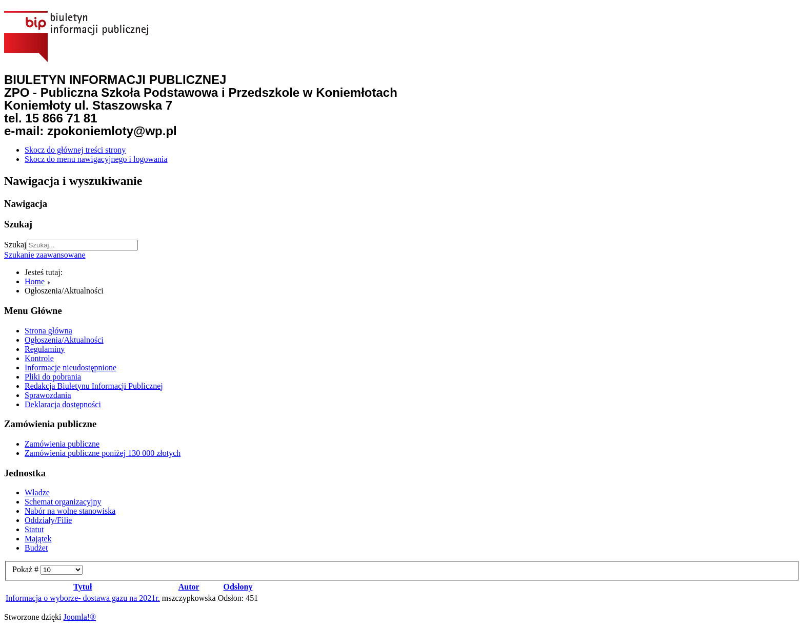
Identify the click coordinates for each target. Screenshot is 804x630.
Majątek (38, 538)
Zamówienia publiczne (62, 443)
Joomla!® (80, 617)
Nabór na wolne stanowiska (70, 511)
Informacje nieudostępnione (70, 367)
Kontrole (39, 358)
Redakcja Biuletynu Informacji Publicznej (94, 386)
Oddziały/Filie (48, 520)
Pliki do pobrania (53, 376)
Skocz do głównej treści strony (75, 149)
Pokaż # (26, 569)
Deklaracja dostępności (63, 404)
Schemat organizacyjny (63, 501)
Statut (34, 529)
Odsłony (238, 586)
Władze (37, 492)
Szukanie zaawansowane (45, 254)
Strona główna (48, 330)
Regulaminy (45, 349)
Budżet (36, 547)
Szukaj (15, 244)
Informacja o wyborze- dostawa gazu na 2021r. (83, 598)
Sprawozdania (48, 395)
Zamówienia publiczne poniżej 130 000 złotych (102, 453)
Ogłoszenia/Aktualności (64, 339)
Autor (188, 586)
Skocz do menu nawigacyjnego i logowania (96, 159)
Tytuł (82, 586)
